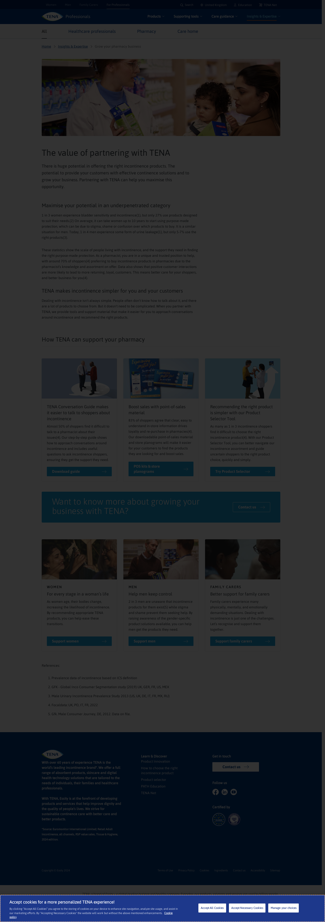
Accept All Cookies (212, 908)
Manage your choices (284, 908)
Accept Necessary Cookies (247, 908)
